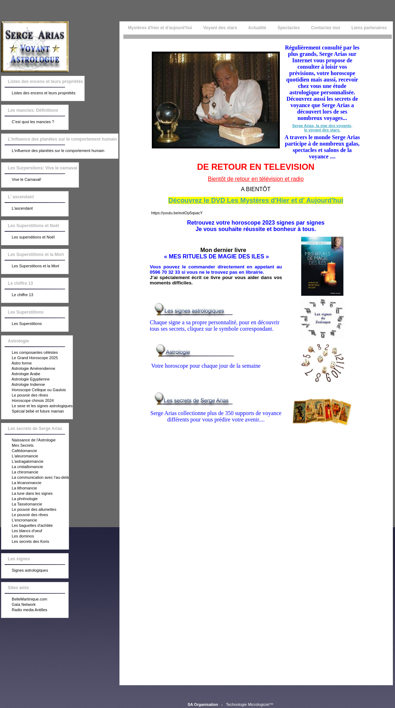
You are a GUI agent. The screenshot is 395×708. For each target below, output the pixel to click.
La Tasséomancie (21, 504)
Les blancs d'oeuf (21, 531)
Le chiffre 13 (17, 295)
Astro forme (16, 363)
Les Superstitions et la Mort (30, 266)
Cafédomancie (19, 451)
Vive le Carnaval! (21, 179)
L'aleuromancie (19, 456)
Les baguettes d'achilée (27, 525)
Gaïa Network (18, 604)
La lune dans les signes (27, 493)
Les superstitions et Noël (28, 237)
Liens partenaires (369, 27)
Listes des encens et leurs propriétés (38, 93)
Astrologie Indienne (23, 384)
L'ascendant (17, 208)
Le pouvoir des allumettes (28, 509)
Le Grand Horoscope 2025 (29, 358)
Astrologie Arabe (20, 374)
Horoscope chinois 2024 (27, 400)
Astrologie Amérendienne (28, 368)
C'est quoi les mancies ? (27, 122)
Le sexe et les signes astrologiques (37, 406)
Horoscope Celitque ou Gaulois (33, 390)
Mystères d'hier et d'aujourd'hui (159, 27)
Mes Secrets (17, 445)
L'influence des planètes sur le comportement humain (52, 150)
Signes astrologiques (24, 570)
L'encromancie (19, 520)
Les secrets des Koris (25, 541)
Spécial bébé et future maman (32, 411)
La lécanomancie (21, 483)
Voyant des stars (220, 27)
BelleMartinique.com (24, 599)
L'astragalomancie (22, 461)
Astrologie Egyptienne (25, 379)
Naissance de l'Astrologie (28, 440)
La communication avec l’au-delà (35, 477)
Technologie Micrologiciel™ (249, 704)
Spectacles (288, 27)
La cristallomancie (22, 467)
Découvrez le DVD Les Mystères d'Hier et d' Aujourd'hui (255, 200)
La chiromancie (19, 472)
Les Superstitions (21, 323)
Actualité (257, 27)
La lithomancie (19, 488)
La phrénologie (19, 499)
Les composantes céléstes (29, 352)
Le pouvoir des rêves (24, 395)
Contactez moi (325, 27)
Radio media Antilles (24, 610)
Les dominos (17, 536)
